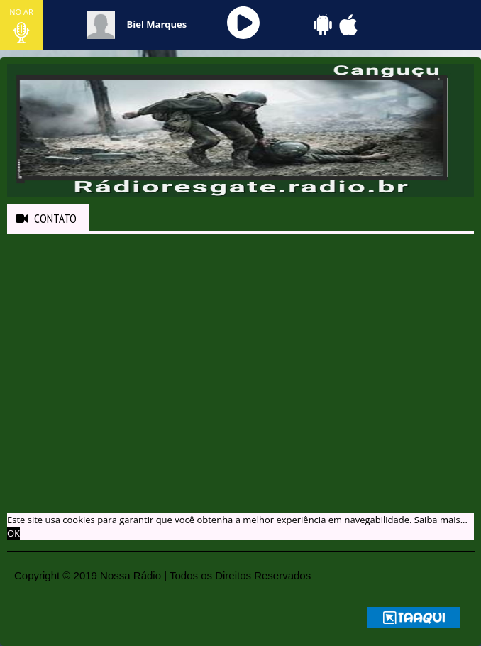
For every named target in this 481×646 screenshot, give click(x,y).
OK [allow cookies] (13, 533)
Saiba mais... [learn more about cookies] (441, 519)
